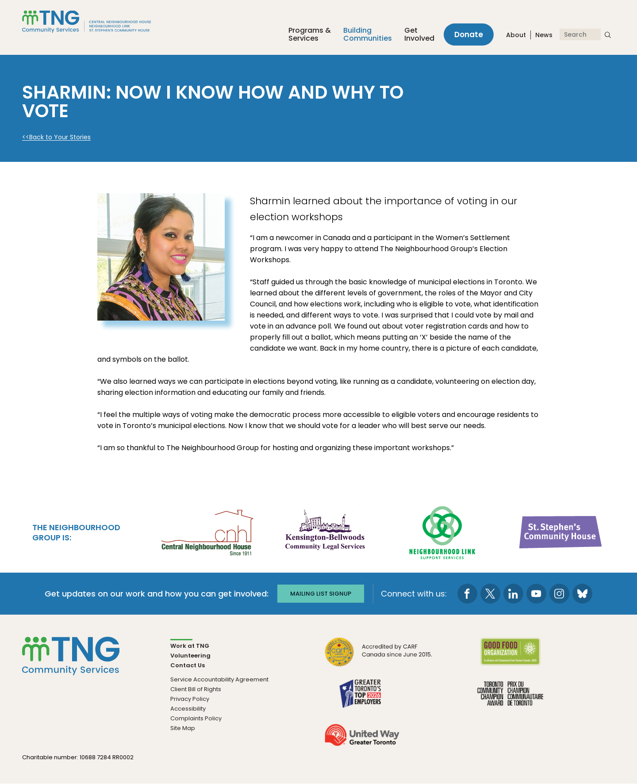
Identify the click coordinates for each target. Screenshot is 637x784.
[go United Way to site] (362, 740)
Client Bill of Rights (195, 689)
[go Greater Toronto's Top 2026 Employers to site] (362, 699)
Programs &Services (309, 34)
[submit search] (608, 34)
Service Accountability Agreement (219, 679)
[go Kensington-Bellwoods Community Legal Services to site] (325, 531)
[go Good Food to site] (510, 657)
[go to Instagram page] (559, 594)
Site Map (182, 728)
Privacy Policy (189, 699)
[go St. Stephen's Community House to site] (561, 531)
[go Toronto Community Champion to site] (510, 699)
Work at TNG (189, 646)
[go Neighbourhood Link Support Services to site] (443, 531)
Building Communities (367, 34)
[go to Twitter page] (490, 594)
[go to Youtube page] (536, 594)
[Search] (580, 34)
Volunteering (190, 655)
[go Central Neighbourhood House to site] (206, 531)
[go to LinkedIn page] (513, 594)
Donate (468, 34)
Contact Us (187, 665)
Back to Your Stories (60, 137)
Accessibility (188, 708)
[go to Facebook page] (467, 594)
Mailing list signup (320, 593)
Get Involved (419, 34)
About (516, 35)
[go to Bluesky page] (582, 594)
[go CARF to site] (378, 657)
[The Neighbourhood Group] (97, 21)
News (544, 35)
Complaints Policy (196, 718)
